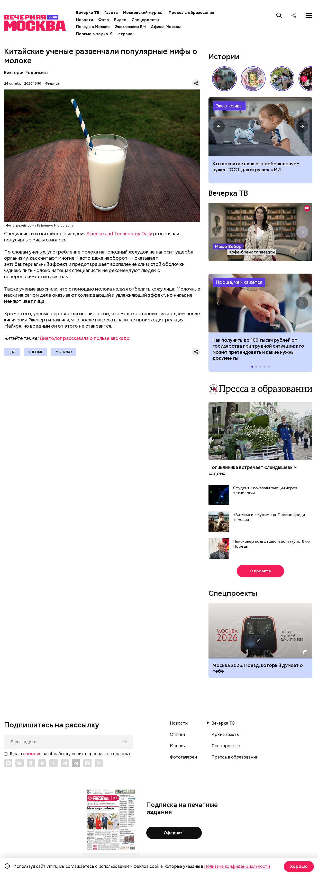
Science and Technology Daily (119, 233)
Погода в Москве (93, 26)
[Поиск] (279, 15)
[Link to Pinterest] (99, 763)
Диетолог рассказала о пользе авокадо (85, 338)
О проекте (260, 571)
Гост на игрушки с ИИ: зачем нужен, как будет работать (260, 126)
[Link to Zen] (42, 763)
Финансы (52, 83)
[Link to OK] (31, 763)
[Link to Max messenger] (8, 763)
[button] (304, 79)
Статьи (177, 735)
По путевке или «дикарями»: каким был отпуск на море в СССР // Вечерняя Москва (224, 78)
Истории (223, 56)
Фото (103, 19)
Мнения (178, 746)
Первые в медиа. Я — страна (104, 34)
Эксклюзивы (229, 106)
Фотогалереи (183, 757)
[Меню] (309, 15)
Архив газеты (225, 735)
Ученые (35, 351)
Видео (120, 19)
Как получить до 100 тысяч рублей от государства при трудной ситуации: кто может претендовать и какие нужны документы (260, 303)
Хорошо (299, 866)
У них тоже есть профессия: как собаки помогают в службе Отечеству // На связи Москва (282, 78)
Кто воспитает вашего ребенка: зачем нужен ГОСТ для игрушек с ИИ (256, 167)
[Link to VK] (19, 763)
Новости (84, 19)
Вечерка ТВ (87, 12)
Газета (111, 12)
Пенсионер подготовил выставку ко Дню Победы (271, 544)
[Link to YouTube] (53, 763)
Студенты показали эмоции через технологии (265, 491)
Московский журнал (143, 12)
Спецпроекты (145, 19)
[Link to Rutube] (87, 763)
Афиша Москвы (166, 26)
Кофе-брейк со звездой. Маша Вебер (260, 232)
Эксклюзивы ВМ (130, 26)
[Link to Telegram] (65, 763)
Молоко (63, 351)
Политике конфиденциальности (237, 866)
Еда (12, 351)
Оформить (174, 832)
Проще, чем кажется (239, 282)
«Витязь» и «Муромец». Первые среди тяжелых (269, 517)
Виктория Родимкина (26, 72)
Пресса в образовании (191, 12)
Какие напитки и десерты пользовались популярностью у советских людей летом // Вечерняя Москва (253, 78)
